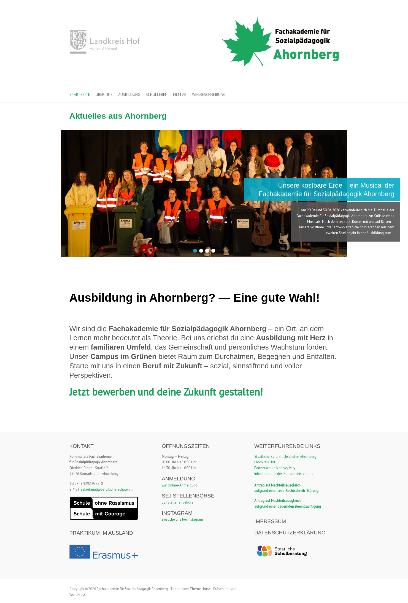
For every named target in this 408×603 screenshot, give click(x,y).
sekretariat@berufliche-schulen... (107, 489)
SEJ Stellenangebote (177, 502)
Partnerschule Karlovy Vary (274, 468)
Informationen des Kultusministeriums (283, 473)
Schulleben (156, 94)
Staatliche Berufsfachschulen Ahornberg (285, 456)
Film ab (180, 94)
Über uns (104, 94)
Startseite (79, 94)
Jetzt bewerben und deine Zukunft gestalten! (166, 391)
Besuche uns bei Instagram (182, 519)
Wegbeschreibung (209, 94)
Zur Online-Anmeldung (179, 485)
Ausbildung (129, 94)
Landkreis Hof (264, 462)
